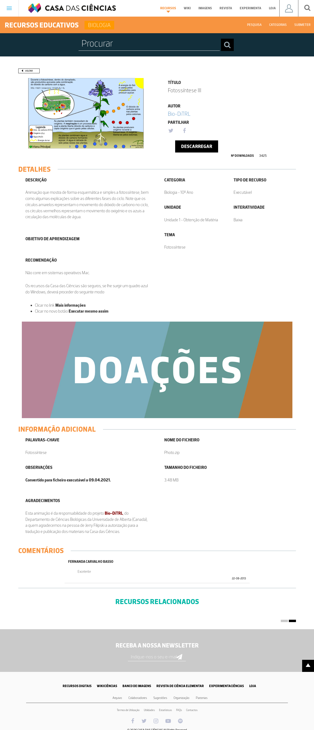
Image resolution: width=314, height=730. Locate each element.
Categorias (278, 25)
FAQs (179, 710)
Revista (226, 8)
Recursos (168, 9)
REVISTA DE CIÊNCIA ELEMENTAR (180, 686)
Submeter (302, 25)
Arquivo (117, 698)
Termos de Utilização (128, 710)
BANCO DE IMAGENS (136, 686)
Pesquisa (254, 25)
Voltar (29, 70)
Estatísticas (165, 710)
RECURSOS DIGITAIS (77, 686)
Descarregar (196, 146)
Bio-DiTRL (179, 113)
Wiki (187, 8)
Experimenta (250, 8)
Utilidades (149, 710)
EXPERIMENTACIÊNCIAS (226, 686)
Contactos (191, 710)
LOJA (252, 686)
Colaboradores (137, 698)
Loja (272, 8)
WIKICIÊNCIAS (107, 686)
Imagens (205, 8)
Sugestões (160, 698)
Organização (181, 698)
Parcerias (201, 698)
